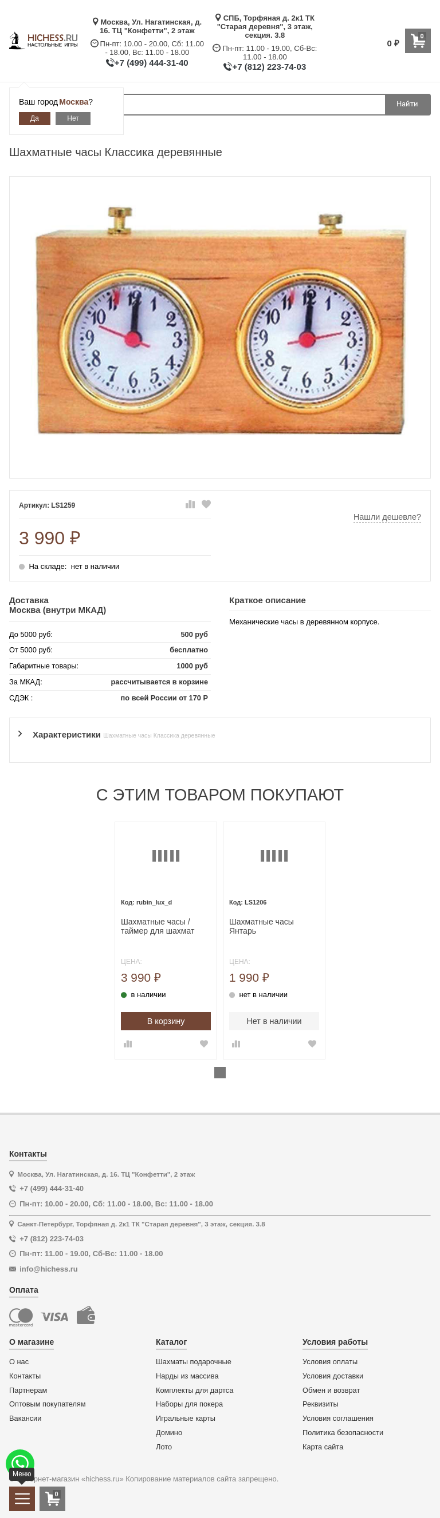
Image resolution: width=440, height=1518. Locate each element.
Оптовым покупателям (47, 1404)
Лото (164, 1447)
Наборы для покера (189, 1404)
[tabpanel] (166, 940)
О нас (19, 1362)
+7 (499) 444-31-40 (151, 62)
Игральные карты (185, 1419)
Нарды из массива (187, 1376)
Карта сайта (322, 1447)
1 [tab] (220, 1072)
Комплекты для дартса (194, 1390)
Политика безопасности (342, 1433)
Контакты (25, 1376)
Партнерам (28, 1390)
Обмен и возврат (331, 1390)
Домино (169, 1433)
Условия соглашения (338, 1419)
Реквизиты (320, 1404)
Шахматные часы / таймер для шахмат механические (157, 927)
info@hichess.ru (48, 1269)
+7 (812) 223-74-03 (269, 66)
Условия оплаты (330, 1362)
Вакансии (25, 1419)
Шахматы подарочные (193, 1362)
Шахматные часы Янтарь (261, 926)
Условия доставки (332, 1376)
